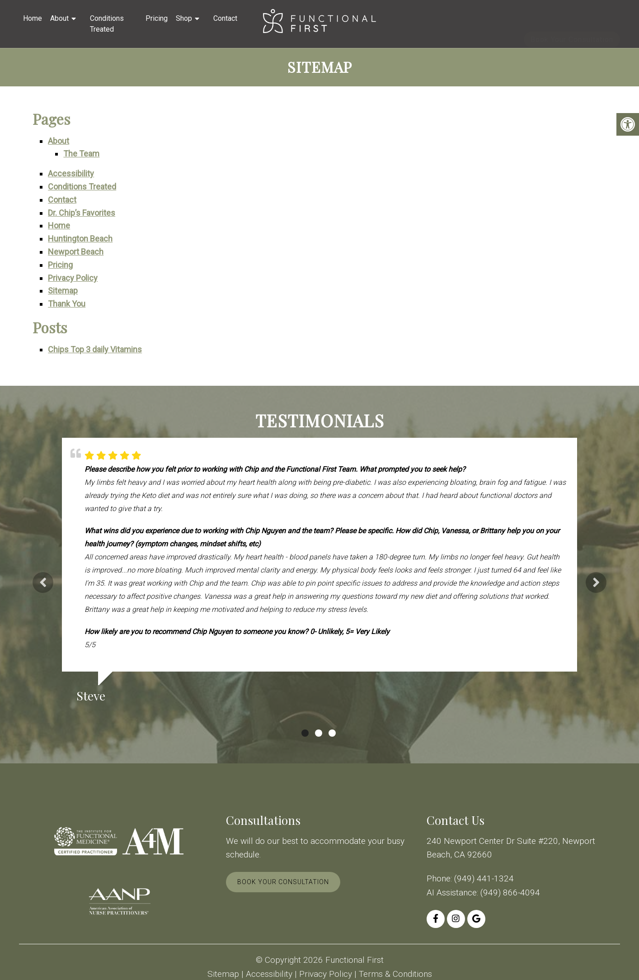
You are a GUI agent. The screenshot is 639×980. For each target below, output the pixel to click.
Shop (184, 18)
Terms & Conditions (395, 974)
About (59, 18)
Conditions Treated (107, 23)
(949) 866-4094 (510, 892)
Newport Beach (75, 251)
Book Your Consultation (572, 24)
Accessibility (71, 173)
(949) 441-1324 (484, 878)
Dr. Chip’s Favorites (81, 213)
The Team (81, 153)
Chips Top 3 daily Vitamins (95, 349)
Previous (43, 582)
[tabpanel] (319, 574)
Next (596, 582)
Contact (225, 18)
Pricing (157, 18)
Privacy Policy (73, 278)
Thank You (66, 303)
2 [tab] (318, 733)
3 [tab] (332, 733)
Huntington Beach (80, 238)
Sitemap (63, 290)
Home (32, 18)
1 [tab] (305, 733)
